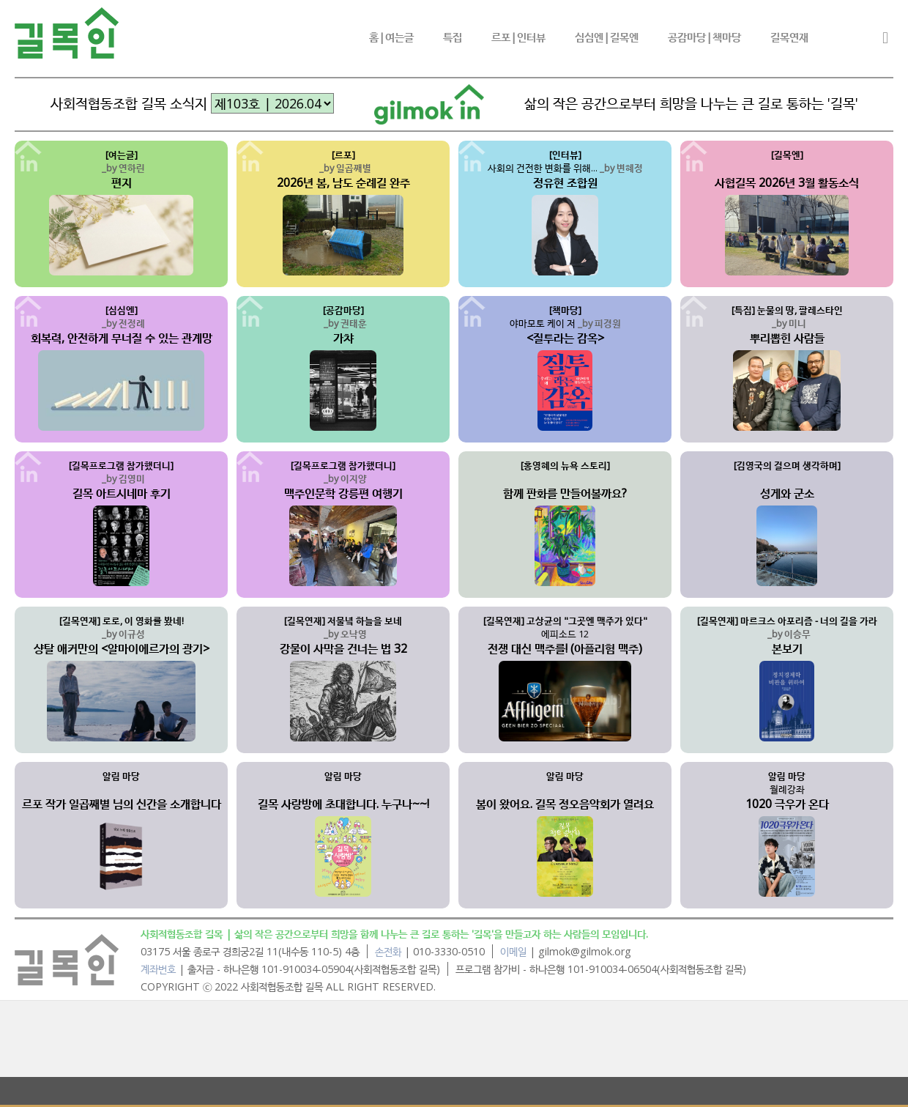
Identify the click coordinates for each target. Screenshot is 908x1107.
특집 (452, 36)
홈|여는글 (391, 36)
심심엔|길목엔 (607, 36)
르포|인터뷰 (518, 36)
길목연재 (789, 36)
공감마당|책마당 (704, 36)
